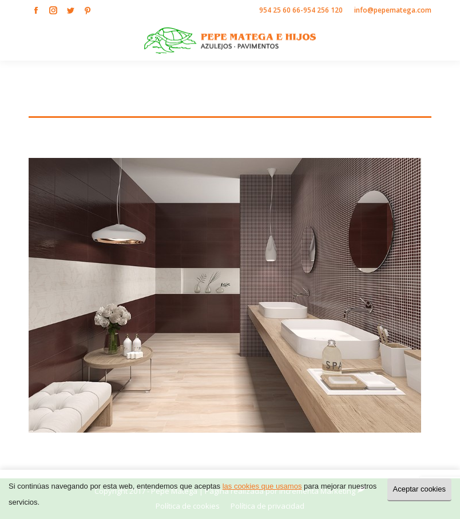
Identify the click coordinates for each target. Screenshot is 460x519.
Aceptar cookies (419, 489)
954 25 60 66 (279, 10)
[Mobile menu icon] (442, 40)
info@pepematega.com (392, 10)
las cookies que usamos (262, 486)
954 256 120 (323, 10)
